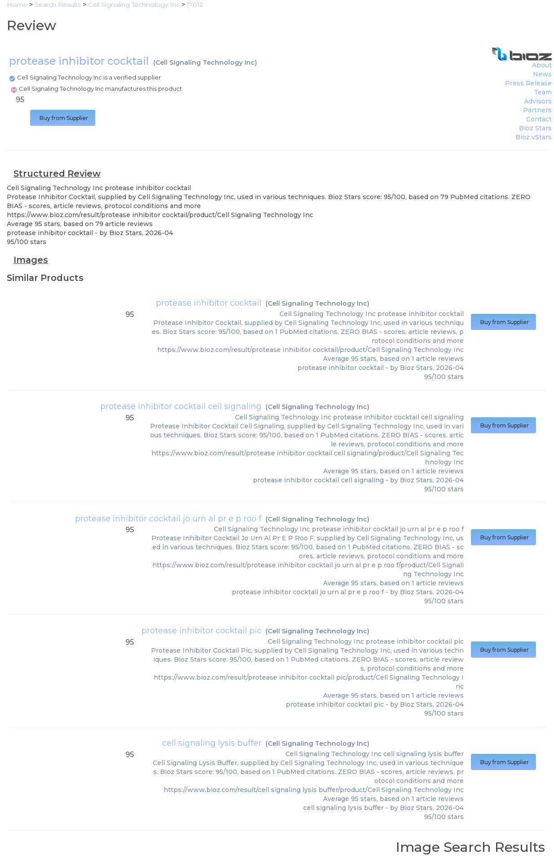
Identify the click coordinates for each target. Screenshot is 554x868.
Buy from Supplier (63, 118)
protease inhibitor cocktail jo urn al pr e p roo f (168, 519)
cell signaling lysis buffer (211, 743)
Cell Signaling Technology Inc (205, 62)
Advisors (538, 101)
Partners (537, 110)
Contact (539, 119)
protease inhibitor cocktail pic (201, 631)
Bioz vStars (533, 137)
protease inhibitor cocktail (208, 303)
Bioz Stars (535, 128)
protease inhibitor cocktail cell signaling (180, 406)
